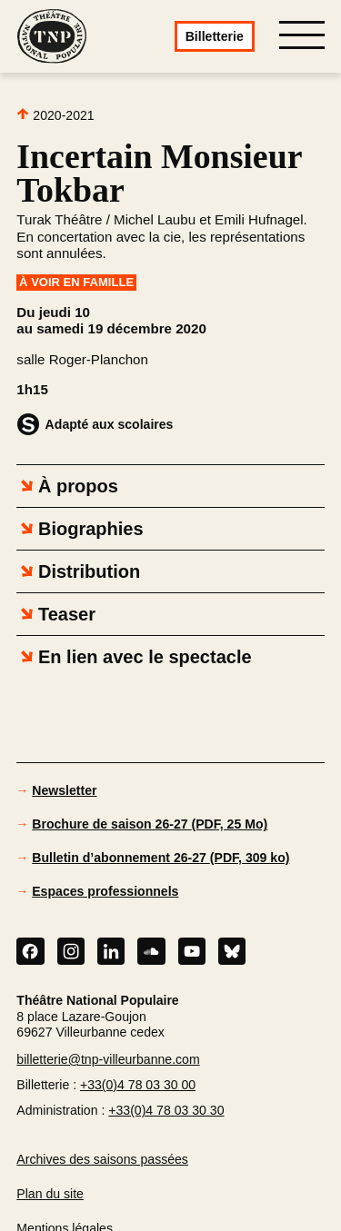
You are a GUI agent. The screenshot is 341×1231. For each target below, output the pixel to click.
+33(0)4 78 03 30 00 (138, 1084)
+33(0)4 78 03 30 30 (166, 1110)
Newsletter (64, 790)
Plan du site (50, 1193)
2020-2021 (55, 115)
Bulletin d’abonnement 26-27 (160, 857)
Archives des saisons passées (102, 1159)
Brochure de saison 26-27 (149, 824)
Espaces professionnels (105, 891)
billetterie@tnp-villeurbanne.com (107, 1059)
